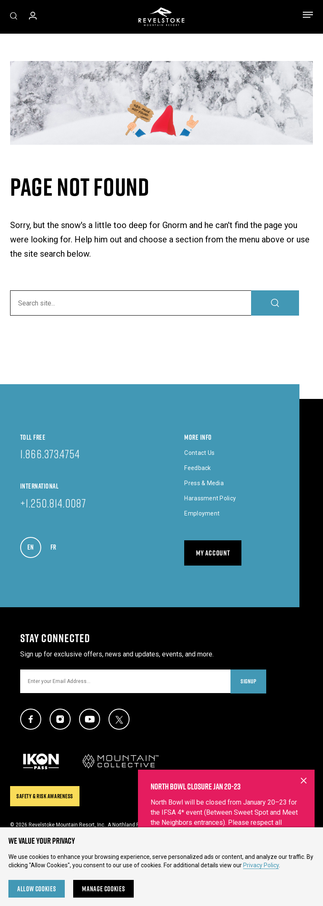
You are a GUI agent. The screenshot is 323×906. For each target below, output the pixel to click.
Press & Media (204, 483)
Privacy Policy (261, 865)
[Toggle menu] (308, 16)
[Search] (275, 303)
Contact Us (199, 452)
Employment (202, 513)
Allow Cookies (36, 888)
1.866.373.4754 (50, 454)
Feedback (197, 468)
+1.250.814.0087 (53, 503)
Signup (248, 681)
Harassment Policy (210, 498)
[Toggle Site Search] (13, 16)
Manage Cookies (103, 888)
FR (57, 545)
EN (34, 545)
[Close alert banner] (303, 824)
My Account (213, 553)
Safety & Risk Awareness (44, 796)
